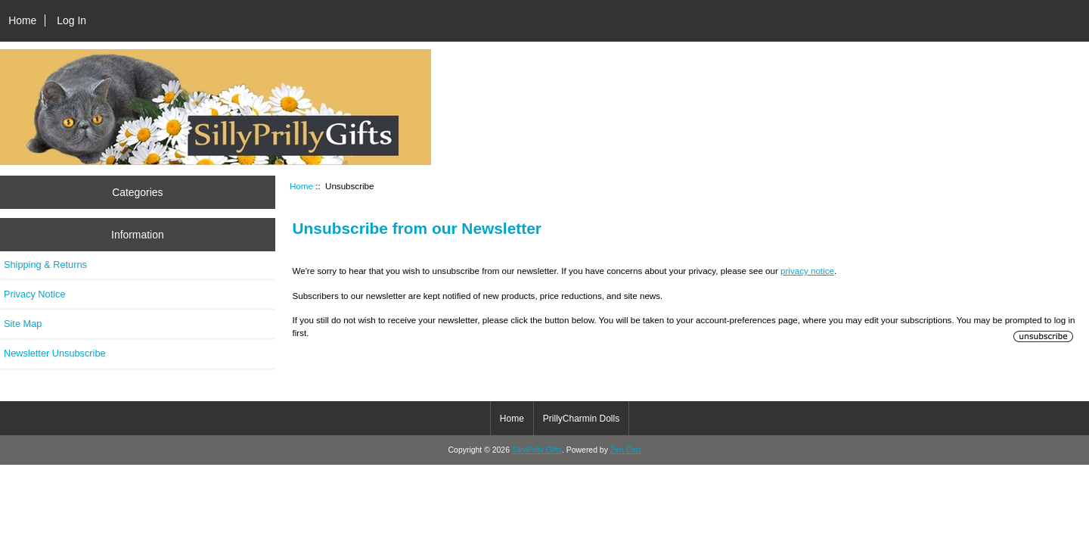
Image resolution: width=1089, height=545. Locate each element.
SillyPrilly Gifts (537, 450)
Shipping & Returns (45, 264)
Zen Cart (625, 450)
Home (22, 20)
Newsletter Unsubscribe (55, 353)
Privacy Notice (34, 294)
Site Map (23, 323)
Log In (71, 20)
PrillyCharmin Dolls (581, 418)
